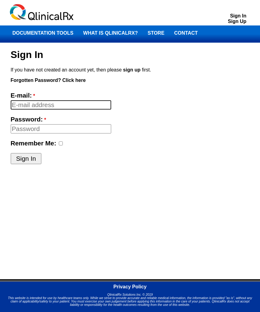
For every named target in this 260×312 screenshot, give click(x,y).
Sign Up (237, 21)
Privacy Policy (130, 286)
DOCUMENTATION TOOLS (43, 33)
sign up (132, 69)
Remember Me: (33, 143)
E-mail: (21, 95)
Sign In (238, 15)
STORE (156, 33)
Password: (27, 119)
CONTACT (186, 33)
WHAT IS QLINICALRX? (110, 33)
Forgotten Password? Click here (48, 80)
